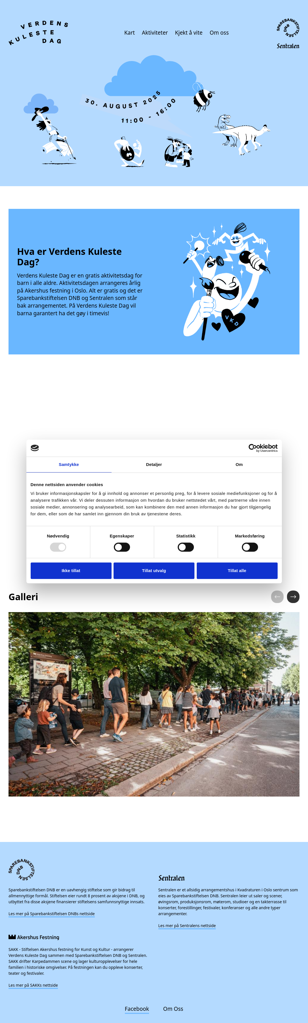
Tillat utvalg (154, 570)
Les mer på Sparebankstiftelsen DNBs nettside (52, 913)
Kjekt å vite (188, 32)
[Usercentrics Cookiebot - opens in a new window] (253, 448)
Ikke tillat (71, 570)
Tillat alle (237, 570)
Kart (129, 32)
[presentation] (154, 117)
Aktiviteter (155, 32)
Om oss (219, 32)
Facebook (137, 1009)
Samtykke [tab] (69, 464)
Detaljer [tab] (154, 464)
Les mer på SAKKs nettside (33, 985)
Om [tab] (239, 464)
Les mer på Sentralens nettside (187, 925)
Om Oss (173, 1009)
